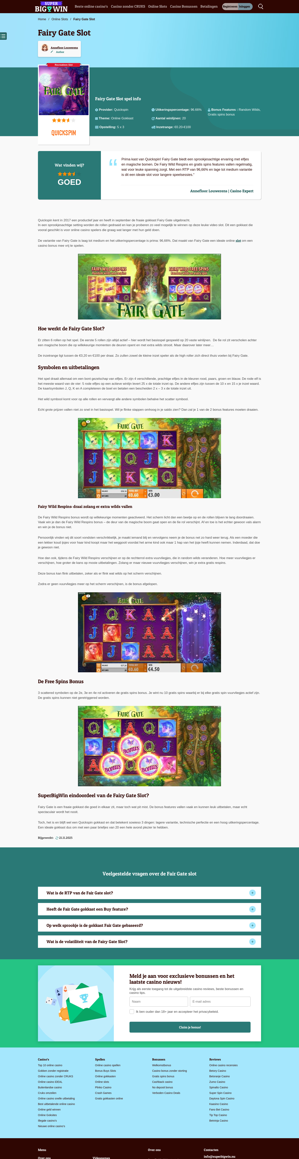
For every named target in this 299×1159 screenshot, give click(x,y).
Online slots (102, 1081)
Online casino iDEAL (50, 1081)
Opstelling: (108, 127)
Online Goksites (47, 1115)
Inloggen (244, 6)
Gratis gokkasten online (109, 1098)
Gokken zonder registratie (53, 1070)
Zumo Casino (217, 1081)
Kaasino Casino (218, 1104)
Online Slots (157, 6)
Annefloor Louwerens (64, 47)
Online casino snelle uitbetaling (56, 1098)
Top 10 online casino (50, 1065)
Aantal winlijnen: (168, 118)
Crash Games (103, 1092)
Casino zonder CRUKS (128, 6)
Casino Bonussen (183, 6)
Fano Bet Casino (219, 1109)
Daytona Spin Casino (222, 1098)
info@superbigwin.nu (219, 1156)
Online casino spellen (108, 1065)
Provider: (106, 110)
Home (42, 19)
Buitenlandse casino (50, 1087)
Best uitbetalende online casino (56, 1104)
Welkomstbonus (161, 1065)
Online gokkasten (105, 1076)
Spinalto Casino (218, 1087)
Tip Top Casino (218, 1115)
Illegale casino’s (47, 1120)
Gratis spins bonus (163, 1076)
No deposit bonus (162, 1087)
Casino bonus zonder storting (169, 1070)
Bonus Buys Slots (105, 1070)
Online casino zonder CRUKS (55, 1076)
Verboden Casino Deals (166, 1092)
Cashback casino (162, 1081)
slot (238, 240)
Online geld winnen (49, 1109)
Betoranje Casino (219, 1076)
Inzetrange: (165, 127)
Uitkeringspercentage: (172, 110)
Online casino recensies (223, 1065)
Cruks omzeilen (47, 1092)
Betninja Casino (218, 1120)
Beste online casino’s (91, 6)
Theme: (105, 118)
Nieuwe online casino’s (51, 1126)
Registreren (230, 6)
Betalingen (209, 6)
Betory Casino (217, 1070)
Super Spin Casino (220, 1092)
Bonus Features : (225, 110)
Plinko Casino (103, 1087)
